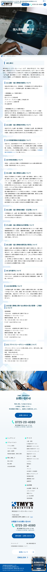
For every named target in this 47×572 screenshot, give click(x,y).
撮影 (28, 466)
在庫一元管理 (10, 451)
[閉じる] (44, 558)
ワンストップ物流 (11, 448)
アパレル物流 (10, 445)
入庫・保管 (29, 441)
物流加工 (29, 463)
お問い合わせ (25, 4)
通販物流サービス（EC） (33, 446)
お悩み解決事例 (11, 466)
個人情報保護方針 (31, 543)
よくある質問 (30, 496)
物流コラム (29, 493)
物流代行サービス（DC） (33, 458)
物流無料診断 (30, 476)
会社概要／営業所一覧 (32, 488)
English (22, 557)
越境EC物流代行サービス (33, 448)
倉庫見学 (29, 481)
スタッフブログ (31, 491)
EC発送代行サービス (32, 443)
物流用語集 (29, 498)
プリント (29, 468)
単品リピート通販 (31, 456)
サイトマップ (14, 543)
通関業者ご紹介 (31, 478)
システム (29, 461)
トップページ (11, 438)
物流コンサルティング (32, 473)
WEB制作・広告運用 (32, 471)
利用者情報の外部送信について (19, 546)
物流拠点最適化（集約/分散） (15, 453)
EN (43, 1)
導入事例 (9, 463)
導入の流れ (10, 461)
